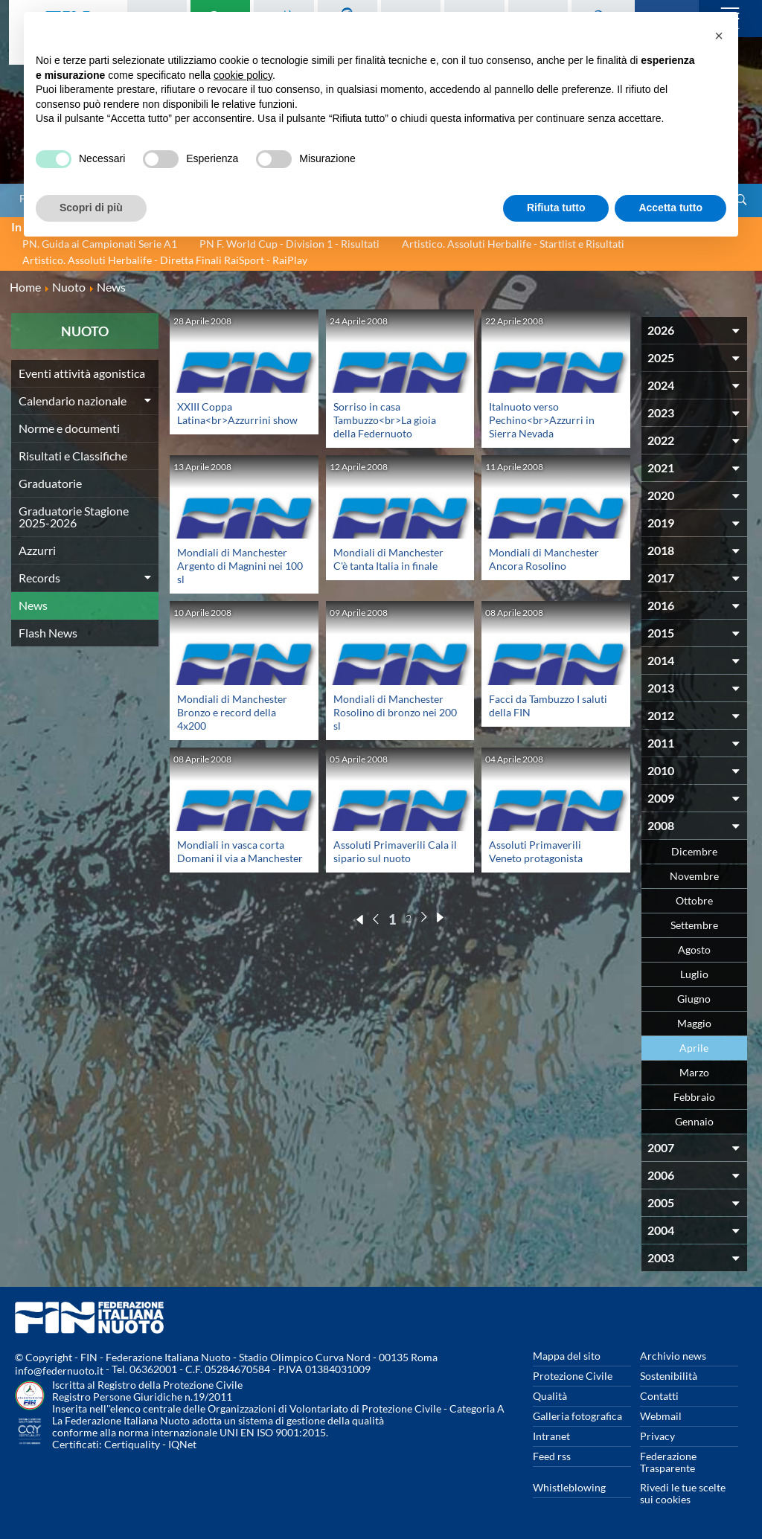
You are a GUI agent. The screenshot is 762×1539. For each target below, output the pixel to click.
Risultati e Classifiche (73, 456)
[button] (719, 36)
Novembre (694, 876)
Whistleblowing (569, 1487)
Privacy (657, 1436)
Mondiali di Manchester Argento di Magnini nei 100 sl (240, 565)
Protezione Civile (572, 1375)
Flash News (48, 633)
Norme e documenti (69, 428)
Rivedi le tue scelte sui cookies (683, 1493)
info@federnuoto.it (59, 1370)
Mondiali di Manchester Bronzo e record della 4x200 (232, 712)
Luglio (694, 974)
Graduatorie (50, 483)
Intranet (551, 1436)
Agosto (694, 949)
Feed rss (552, 1456)
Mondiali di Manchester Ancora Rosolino (544, 559)
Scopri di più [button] (91, 207)
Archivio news (673, 1355)
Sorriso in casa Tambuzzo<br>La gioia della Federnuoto (384, 420)
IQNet (182, 1444)
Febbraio (694, 1096)
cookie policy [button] (243, 75)
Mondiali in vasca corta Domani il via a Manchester (240, 851)
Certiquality (132, 1444)
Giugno (694, 998)
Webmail (661, 1416)
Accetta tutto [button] (670, 207)
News (33, 605)
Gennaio (694, 1121)
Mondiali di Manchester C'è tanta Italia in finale (388, 559)
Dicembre (694, 851)
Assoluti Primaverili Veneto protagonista (536, 851)
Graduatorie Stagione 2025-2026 (74, 517)
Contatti (659, 1395)
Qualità (550, 1395)
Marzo (694, 1072)
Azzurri (37, 550)
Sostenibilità (668, 1375)
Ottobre (694, 900)
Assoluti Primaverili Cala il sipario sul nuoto (395, 851)
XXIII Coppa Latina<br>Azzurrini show (237, 413)
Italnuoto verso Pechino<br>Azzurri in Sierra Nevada (542, 420)
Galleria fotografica (577, 1416)
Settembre (694, 925)
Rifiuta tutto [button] (556, 207)
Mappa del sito (567, 1355)
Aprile (693, 1047)
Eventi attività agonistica (82, 373)
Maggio (694, 1023)
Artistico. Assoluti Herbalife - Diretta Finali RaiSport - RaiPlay (164, 260)
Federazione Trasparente (668, 1462)
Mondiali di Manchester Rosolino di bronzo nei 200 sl (395, 712)
